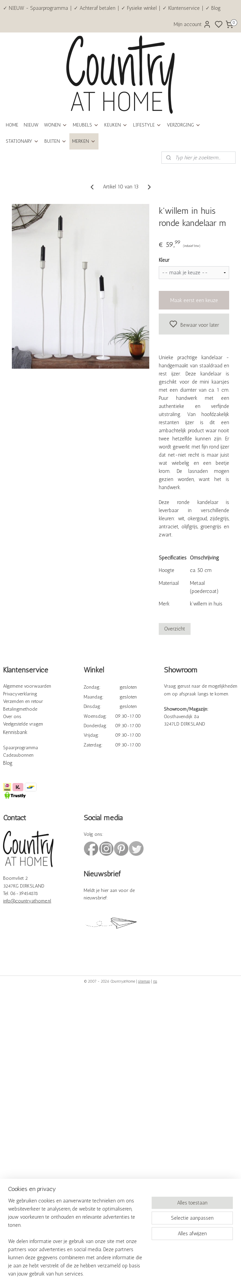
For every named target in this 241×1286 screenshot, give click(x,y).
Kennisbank (15, 732)
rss (155, 981)
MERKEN (84, 141)
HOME (12, 125)
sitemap (144, 981)
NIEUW (31, 125)
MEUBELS (86, 125)
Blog (8, 763)
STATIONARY (22, 141)
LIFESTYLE (147, 125)
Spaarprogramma (20, 748)
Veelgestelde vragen (23, 724)
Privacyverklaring (20, 694)
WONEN (55, 125)
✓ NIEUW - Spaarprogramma (35, 8)
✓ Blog (213, 8)
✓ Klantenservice (181, 8)
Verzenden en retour (23, 701)
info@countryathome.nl (27, 901)
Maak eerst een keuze (194, 300)
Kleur (164, 260)
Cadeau (10, 755)
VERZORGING (184, 125)
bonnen (26, 755)
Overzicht (174, 629)
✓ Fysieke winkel (139, 8)
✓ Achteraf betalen (94, 8)
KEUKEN (116, 125)
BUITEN (55, 141)
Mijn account (192, 24)
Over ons (12, 716)
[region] (76, 1241)
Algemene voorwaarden (27, 686)
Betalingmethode (20, 709)
